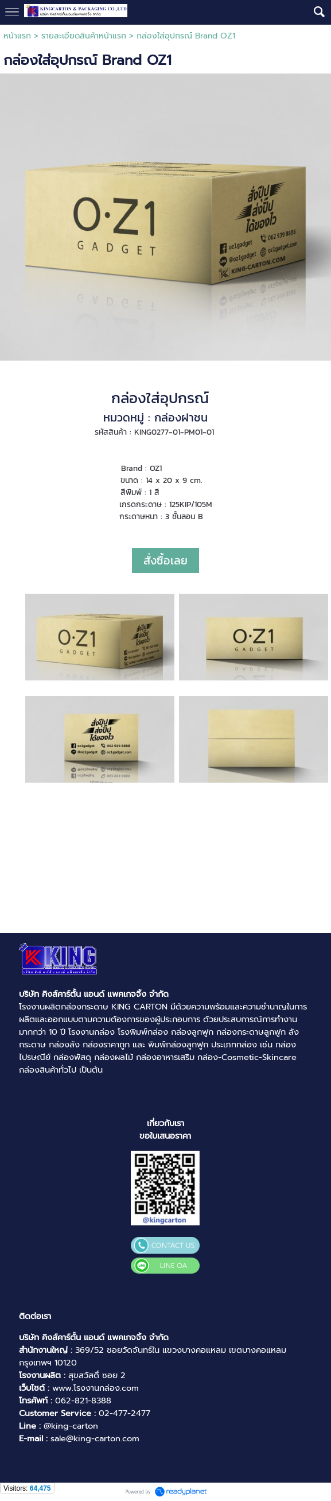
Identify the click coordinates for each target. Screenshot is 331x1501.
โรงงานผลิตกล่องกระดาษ (63, 1006)
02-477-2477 (124, 1413)
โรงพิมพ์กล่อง (143, 1032)
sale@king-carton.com (94, 1438)
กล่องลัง (64, 1044)
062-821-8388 (83, 1400)
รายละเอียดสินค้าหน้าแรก (83, 36)
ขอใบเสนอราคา (165, 1135)
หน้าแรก (17, 36)
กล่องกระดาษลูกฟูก (251, 1032)
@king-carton (71, 1425)
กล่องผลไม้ (113, 1057)
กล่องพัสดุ (72, 1057)
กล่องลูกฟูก (192, 1032)
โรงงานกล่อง (91, 1032)
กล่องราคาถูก (106, 1044)
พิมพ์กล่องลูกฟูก (178, 1044)
